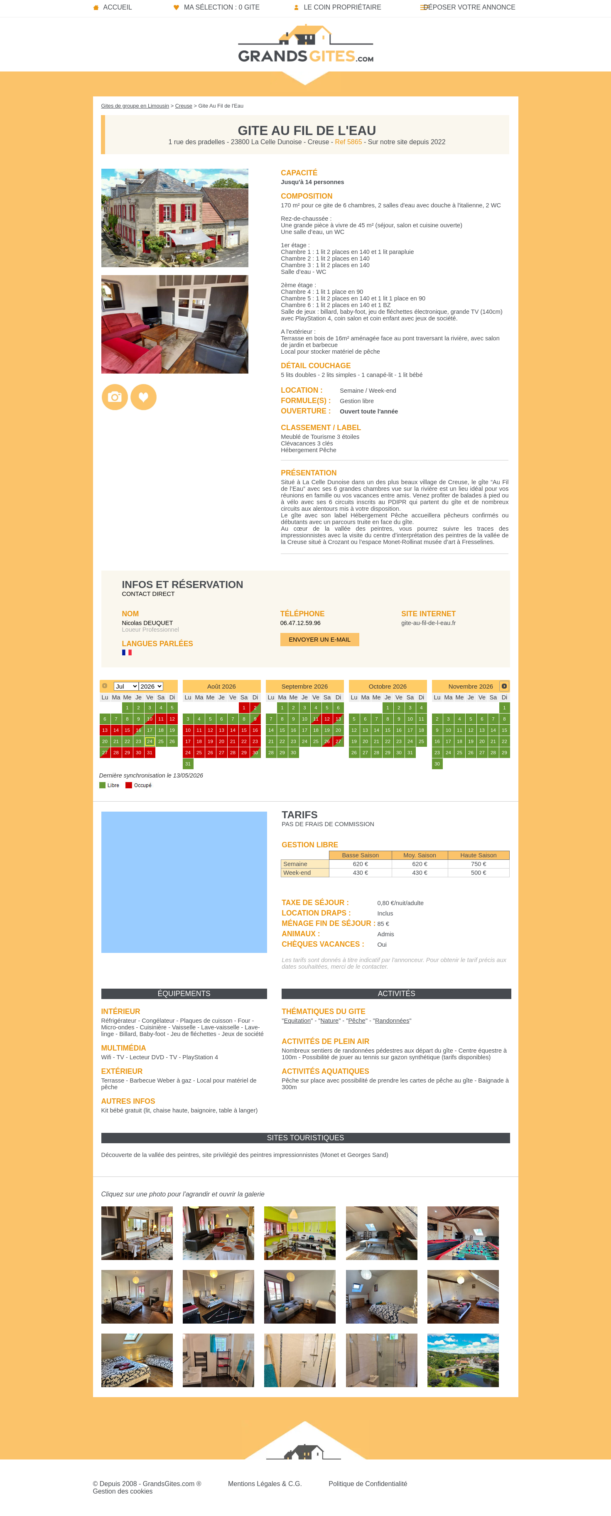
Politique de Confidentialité (368, 1483)
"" (297, 1020)
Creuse (183, 106)
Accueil (117, 7)
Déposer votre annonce (469, 7)
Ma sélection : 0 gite (222, 7)
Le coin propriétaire (342, 7)
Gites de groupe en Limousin (135, 106)
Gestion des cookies (123, 1491)
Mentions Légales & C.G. (265, 1483)
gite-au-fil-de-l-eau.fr (428, 623)
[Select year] (151, 686)
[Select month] (126, 686)
